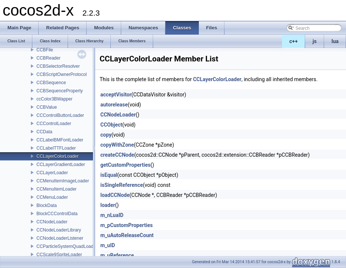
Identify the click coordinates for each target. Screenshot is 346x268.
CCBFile (44, 49)
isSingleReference (121, 185)
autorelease (114, 105)
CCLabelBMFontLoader (59, 140)
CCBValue (46, 107)
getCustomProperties (125, 165)
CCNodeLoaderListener (59, 238)
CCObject (111, 125)
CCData (44, 131)
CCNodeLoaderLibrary (58, 230)
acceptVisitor (116, 95)
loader (107, 205)
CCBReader (48, 58)
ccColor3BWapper (54, 99)
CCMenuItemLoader (56, 189)
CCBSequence (51, 82)
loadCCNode (115, 195)
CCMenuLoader (52, 197)
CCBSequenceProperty (59, 90)
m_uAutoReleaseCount (126, 235)
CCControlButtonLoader (60, 115)
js (315, 41)
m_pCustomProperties (126, 225)
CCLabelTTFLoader (56, 148)
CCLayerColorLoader (57, 156)
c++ (294, 41)
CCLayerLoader (52, 172)
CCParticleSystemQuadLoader (66, 246)
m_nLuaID (111, 215)
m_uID (107, 245)
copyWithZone (117, 145)
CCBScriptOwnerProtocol (61, 74)
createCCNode (117, 155)
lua (335, 41)
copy (105, 135)
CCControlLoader (53, 123)
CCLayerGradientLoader (60, 164)
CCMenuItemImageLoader (62, 181)
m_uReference (117, 255)
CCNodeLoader (51, 221)
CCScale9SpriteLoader (59, 254)
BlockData (46, 205)
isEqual (108, 175)
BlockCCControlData (57, 213)
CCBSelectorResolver (58, 66)
